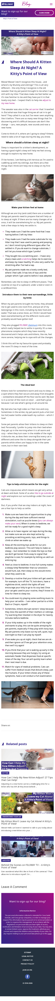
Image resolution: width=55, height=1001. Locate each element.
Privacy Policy (27, 964)
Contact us (27, 960)
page (50, 934)
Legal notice (27, 956)
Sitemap (27, 952)
